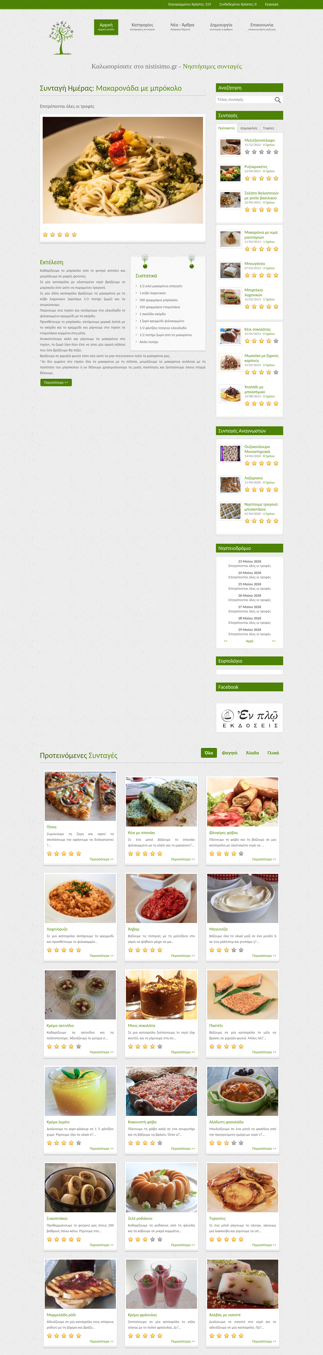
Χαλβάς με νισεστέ (225, 1314)
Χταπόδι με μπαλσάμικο (255, 389)
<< (226, 641)
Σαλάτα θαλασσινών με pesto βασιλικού (262, 195)
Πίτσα (52, 826)
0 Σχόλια (268, 145)
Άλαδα (252, 753)
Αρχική (106, 25)
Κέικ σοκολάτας (258, 329)
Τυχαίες (268, 128)
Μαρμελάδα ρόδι (61, 1314)
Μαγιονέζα (218, 929)
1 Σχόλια (268, 242)
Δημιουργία (221, 25)
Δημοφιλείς (249, 128)
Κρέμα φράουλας (142, 1314)
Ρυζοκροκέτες (256, 166)
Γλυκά (273, 753)
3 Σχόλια (268, 268)
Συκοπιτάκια (57, 1218)
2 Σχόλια (268, 514)
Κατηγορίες (142, 25)
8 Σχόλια (268, 456)
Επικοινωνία (261, 25)
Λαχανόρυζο (57, 929)
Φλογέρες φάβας (223, 832)
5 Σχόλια (268, 299)
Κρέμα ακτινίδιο (60, 1025)
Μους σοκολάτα (141, 1025)
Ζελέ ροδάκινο (140, 1218)
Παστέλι (216, 1025)
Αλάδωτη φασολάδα (226, 1121)
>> (274, 641)
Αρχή (249, 641)
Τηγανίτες (217, 1218)
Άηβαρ (133, 929)
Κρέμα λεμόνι (58, 1121)
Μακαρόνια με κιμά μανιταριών (261, 235)
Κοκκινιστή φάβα (142, 1121)
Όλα (209, 753)
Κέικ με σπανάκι (141, 832)
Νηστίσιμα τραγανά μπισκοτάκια (261, 507)
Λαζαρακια (254, 477)
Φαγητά (230, 753)
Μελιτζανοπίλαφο (260, 140)
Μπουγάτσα (255, 263)
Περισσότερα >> (56, 382)
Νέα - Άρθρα (182, 25)
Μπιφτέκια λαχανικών (254, 292)
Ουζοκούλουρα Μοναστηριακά (257, 449)
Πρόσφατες (226, 128)
